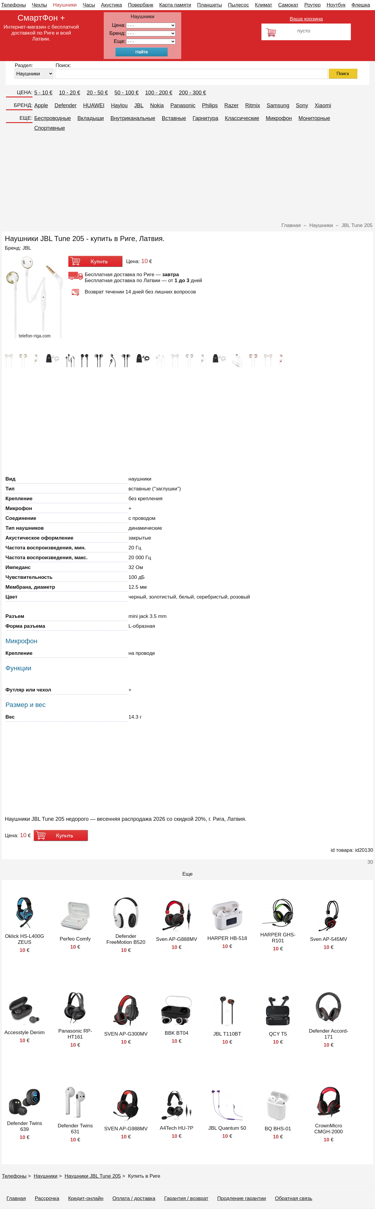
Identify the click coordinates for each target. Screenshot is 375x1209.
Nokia (157, 105)
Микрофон (279, 118)
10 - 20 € (69, 93)
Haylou (119, 105)
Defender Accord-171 (328, 1034)
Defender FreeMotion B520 (125, 939)
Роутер (312, 5)
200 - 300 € (192, 93)
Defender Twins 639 (24, 1126)
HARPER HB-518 (227, 938)
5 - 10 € (43, 93)
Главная (16, 1198)
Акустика (111, 5)
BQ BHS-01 (278, 1129)
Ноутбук (336, 5)
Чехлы (39, 5)
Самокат (288, 5)
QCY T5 (278, 1034)
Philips (210, 105)
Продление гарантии (241, 1198)
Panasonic (182, 105)
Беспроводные (52, 118)
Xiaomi (323, 105)
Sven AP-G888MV (176, 939)
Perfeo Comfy (75, 939)
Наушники (65, 5)
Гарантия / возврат (186, 1198)
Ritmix (252, 105)
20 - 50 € (97, 93)
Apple (41, 105)
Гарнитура (205, 118)
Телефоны (13, 5)
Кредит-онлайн (85, 1198)
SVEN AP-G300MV (126, 1034)
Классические (242, 118)
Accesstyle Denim (24, 1032)
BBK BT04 (176, 1033)
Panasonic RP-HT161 (75, 1034)
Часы (89, 5)
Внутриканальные (132, 118)
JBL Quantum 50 (227, 1128)
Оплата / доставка (133, 1198)
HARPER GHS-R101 (277, 938)
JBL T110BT (227, 1034)
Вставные (174, 118)
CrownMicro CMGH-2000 (328, 1129)
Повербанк (140, 5)
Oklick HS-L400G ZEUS (24, 939)
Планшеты (209, 5)
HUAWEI (93, 105)
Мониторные (314, 118)
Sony (302, 105)
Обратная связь (293, 1198)
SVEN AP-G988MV (126, 1129)
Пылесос (238, 5)
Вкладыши (91, 118)
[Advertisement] (187, 178)
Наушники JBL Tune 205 (93, 1176)
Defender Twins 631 (75, 1129)
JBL (138, 105)
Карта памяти (175, 5)
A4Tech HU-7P (176, 1128)
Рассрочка (47, 1198)
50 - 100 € (126, 93)
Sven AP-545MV (328, 939)
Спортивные (49, 128)
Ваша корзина (306, 19)
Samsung (278, 105)
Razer (231, 105)
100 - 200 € (158, 93)
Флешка (360, 5)
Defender (66, 105)
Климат (263, 5)
